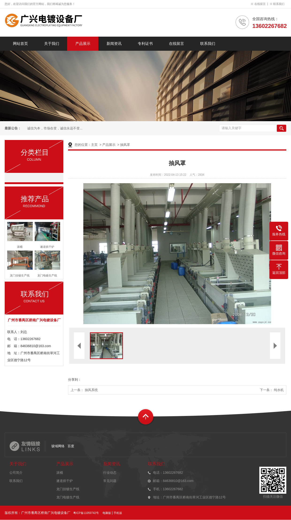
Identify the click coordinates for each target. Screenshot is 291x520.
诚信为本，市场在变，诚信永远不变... (54, 128)
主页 (94, 145)
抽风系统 (91, 390)
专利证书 (145, 44)
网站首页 (20, 44)
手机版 (118, 513)
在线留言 (260, 4)
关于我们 (51, 44)
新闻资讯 (114, 44)
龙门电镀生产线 (67, 497)
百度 (71, 446)
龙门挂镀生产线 (67, 489)
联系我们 (278, 4)
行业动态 (109, 472)
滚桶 (59, 472)
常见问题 (109, 481)
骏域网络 (58, 446)
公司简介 (16, 472)
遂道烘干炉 (64, 481)
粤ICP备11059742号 (86, 513)
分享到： (74, 379)
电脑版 (107, 513)
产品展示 (82, 44)
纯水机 (279, 390)
